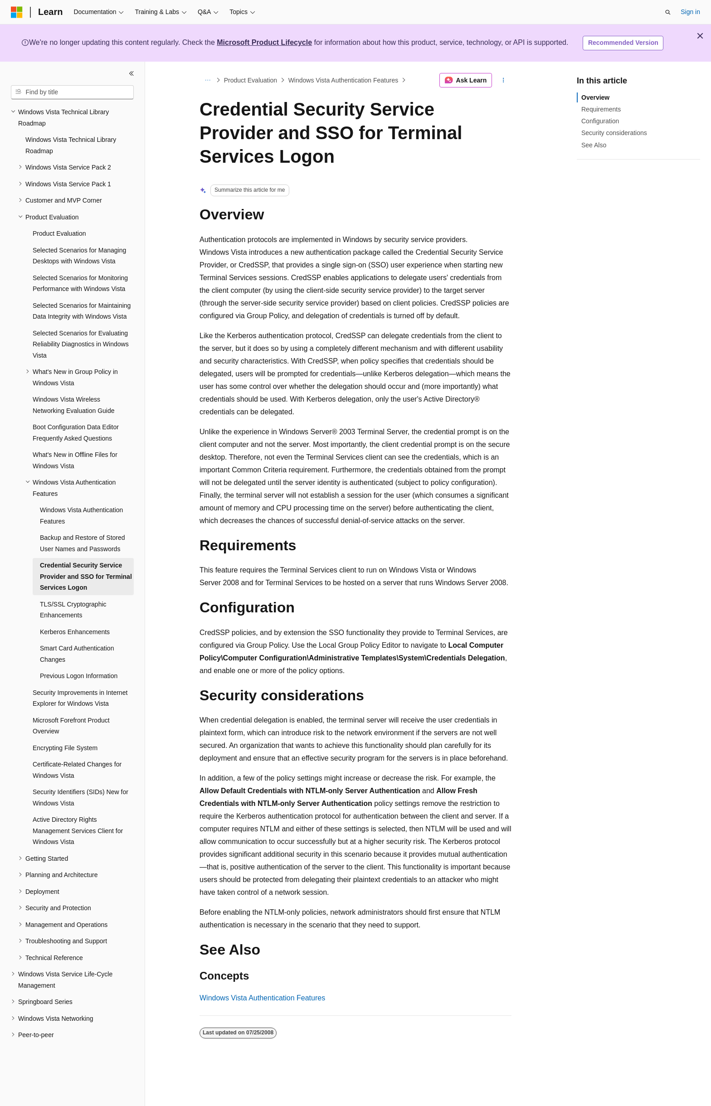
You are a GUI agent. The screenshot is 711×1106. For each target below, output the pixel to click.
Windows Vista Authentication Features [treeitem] (81, 515)
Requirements (601, 109)
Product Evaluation (251, 80)
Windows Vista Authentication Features (343, 80)
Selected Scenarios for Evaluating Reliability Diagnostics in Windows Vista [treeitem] (81, 344)
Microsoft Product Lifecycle (264, 42)
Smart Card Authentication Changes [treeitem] (77, 654)
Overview (595, 97)
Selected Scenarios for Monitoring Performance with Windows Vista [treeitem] (80, 283)
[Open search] (668, 12)
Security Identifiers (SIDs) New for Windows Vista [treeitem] (80, 797)
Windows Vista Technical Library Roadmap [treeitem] (70, 145)
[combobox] (72, 92)
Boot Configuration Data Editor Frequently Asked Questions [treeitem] (76, 432)
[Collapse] (131, 73)
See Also (593, 145)
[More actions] (503, 80)
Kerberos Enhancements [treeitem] (75, 631)
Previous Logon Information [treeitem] (78, 675)
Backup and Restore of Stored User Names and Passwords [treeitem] (82, 543)
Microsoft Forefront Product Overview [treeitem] (71, 726)
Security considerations (614, 132)
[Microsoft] (17, 12)
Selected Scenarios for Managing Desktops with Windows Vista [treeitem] (79, 256)
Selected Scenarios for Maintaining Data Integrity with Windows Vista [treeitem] (82, 311)
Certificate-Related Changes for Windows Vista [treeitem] (77, 770)
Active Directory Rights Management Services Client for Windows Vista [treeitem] (78, 830)
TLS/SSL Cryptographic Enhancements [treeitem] (73, 610)
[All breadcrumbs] (207, 80)
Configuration (600, 121)
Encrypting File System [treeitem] (65, 748)
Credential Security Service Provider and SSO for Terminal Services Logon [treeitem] (86, 576)
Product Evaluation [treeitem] (59, 233)
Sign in (690, 11)
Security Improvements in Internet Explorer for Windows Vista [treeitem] (80, 698)
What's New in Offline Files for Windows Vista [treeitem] (75, 460)
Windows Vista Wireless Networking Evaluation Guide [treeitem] (74, 405)
